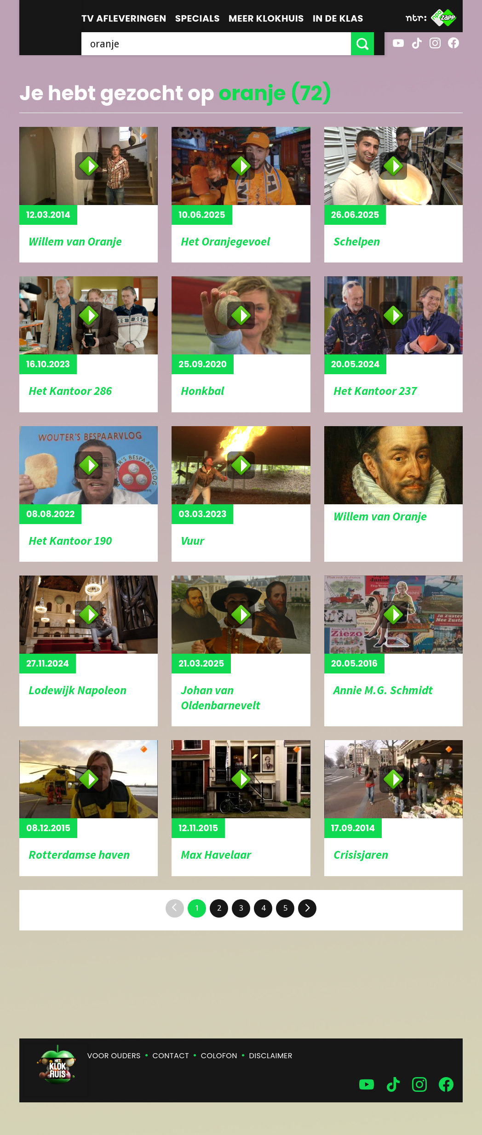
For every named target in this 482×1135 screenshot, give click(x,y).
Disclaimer (271, 1055)
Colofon (219, 1055)
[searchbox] (221, 43)
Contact (171, 1055)
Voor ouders (114, 1055)
